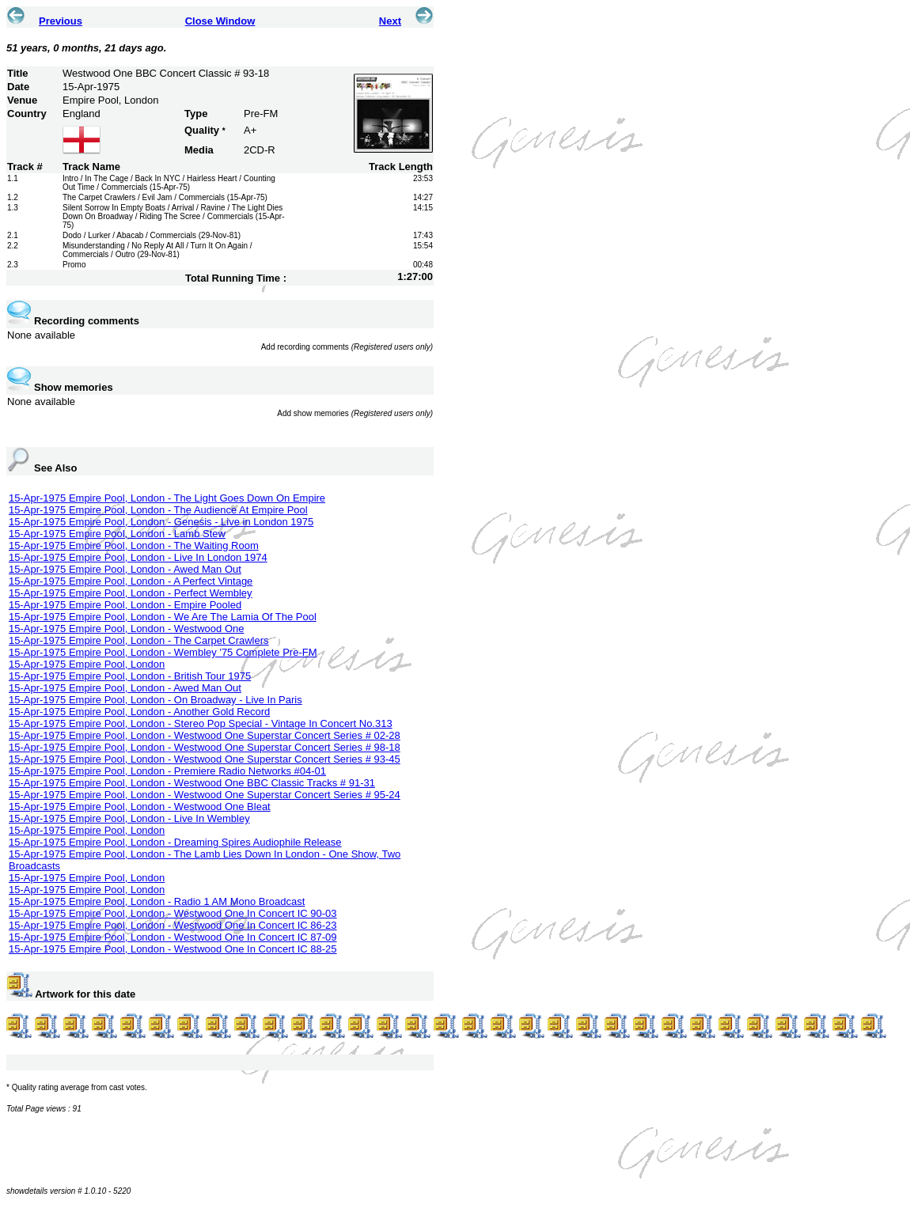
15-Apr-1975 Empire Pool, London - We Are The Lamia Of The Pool (163, 617)
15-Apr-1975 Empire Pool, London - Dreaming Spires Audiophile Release (175, 842)
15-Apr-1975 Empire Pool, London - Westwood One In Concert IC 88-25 (173, 949)
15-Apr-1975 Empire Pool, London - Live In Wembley (129, 818)
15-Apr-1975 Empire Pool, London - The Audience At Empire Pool (158, 510)
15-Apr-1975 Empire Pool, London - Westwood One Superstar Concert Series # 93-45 (204, 759)
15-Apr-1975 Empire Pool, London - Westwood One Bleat (140, 806)
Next (390, 21)
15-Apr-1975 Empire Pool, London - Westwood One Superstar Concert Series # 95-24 (204, 795)
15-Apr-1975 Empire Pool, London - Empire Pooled (125, 605)
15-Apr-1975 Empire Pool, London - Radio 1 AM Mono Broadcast (157, 901)
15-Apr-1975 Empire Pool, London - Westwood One (126, 628)
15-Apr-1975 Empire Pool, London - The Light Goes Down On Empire (167, 498)
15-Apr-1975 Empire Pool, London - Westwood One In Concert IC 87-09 (173, 937)
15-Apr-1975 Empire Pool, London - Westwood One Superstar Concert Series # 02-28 (204, 735)
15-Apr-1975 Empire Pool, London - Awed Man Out (125, 569)
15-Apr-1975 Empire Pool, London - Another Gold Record (139, 712)
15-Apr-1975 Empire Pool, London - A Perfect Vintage (130, 581)
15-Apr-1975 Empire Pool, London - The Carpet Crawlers (139, 640)
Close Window (220, 21)
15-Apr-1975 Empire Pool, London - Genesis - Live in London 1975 (161, 522)
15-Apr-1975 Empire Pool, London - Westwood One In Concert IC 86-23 (173, 925)
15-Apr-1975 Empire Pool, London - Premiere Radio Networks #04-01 (167, 771)
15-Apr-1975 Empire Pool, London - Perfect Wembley (130, 593)
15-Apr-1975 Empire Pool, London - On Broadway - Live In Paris (155, 700)
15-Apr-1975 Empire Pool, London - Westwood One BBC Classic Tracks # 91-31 (192, 783)
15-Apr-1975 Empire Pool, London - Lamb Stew (117, 534)
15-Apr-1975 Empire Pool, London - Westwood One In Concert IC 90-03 (173, 913)
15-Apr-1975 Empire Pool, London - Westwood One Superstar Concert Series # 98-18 (204, 747)
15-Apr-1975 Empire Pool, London (87, 664)
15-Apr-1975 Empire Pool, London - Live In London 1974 (138, 557)
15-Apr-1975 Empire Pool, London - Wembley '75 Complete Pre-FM (163, 652)
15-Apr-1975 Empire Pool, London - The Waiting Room (134, 545)
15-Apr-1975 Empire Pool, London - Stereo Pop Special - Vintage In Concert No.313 (200, 723)
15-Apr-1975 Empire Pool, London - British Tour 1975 (130, 676)
